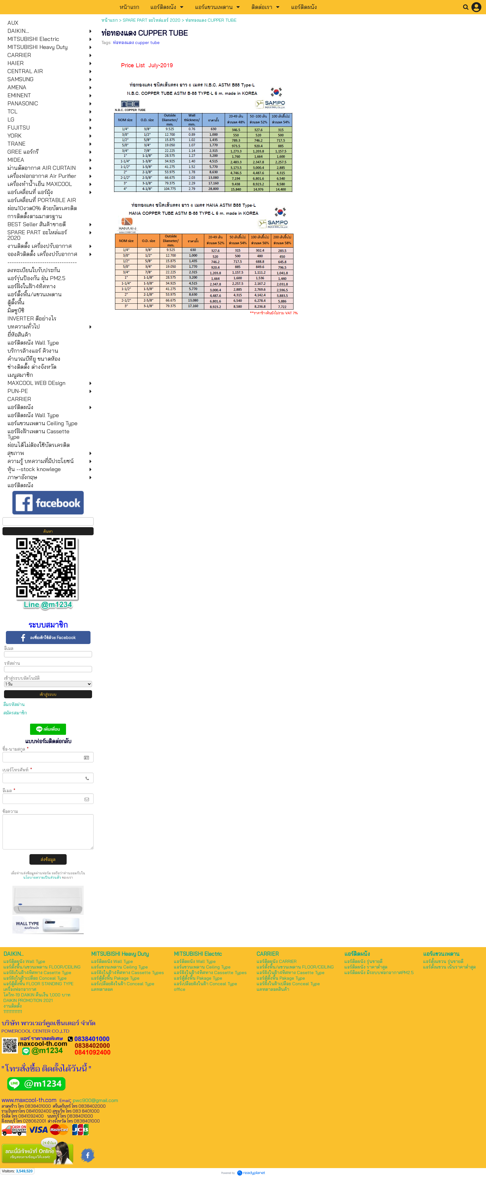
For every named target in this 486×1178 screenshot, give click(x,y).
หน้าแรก (109, 20)
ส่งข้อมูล (48, 859)
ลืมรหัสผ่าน (14, 704)
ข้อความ (10, 811)
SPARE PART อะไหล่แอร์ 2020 (151, 20)
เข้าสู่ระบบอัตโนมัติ (22, 678)
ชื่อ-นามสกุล (15, 749)
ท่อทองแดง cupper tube (136, 42)
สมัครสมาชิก (15, 713)
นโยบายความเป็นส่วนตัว (42, 877)
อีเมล (8, 648)
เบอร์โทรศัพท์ (17, 770)
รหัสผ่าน (12, 663)
